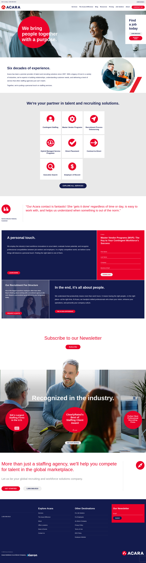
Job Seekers (120, 6)
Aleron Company (20, 555)
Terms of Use (79, 529)
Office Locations (43, 525)
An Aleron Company (81, 521)
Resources (103, 6)
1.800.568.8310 (135, 33)
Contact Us (41, 533)
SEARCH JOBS (135, 38)
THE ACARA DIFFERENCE (65, 311)
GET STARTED (11, 489)
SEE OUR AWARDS (73, 443)
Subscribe (73, 347)
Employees (140, 2)
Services (74, 6)
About (128, 6)
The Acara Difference (86, 6)
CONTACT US (138, 7)
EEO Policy (78, 533)
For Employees (79, 517)
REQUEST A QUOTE (13, 313)
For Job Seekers (79, 513)
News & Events (42, 529)
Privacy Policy (79, 525)
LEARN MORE (13, 273)
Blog (96, 6)
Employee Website (80, 537)
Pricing (111, 6)
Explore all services (73, 186)
